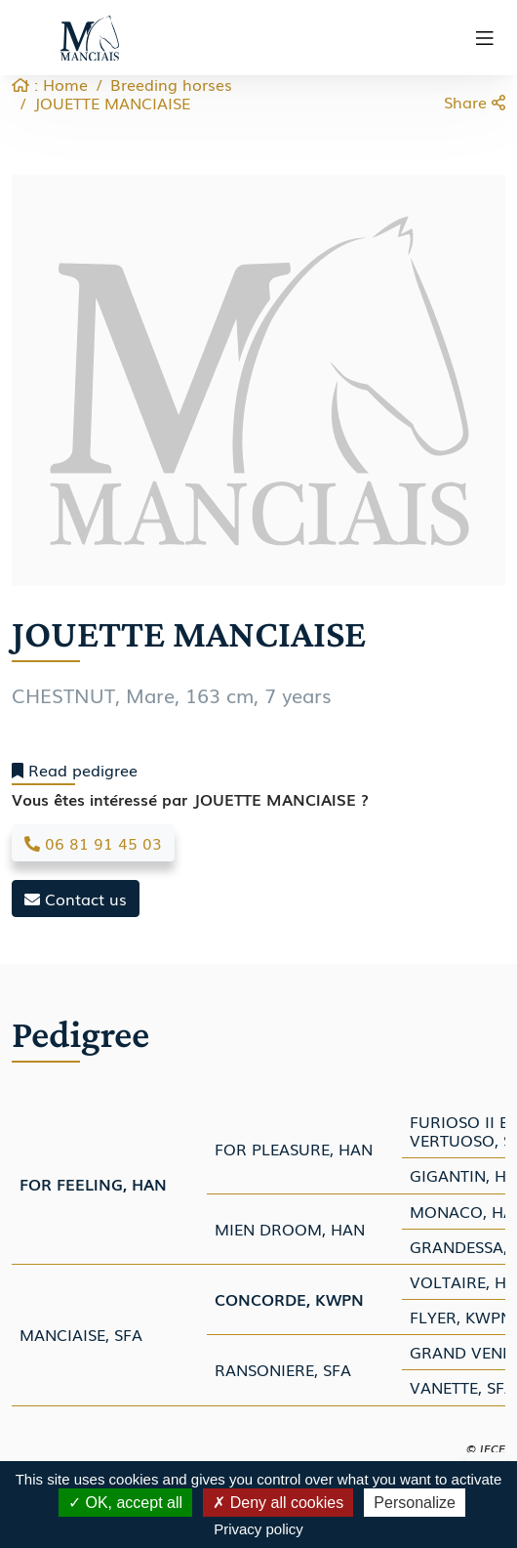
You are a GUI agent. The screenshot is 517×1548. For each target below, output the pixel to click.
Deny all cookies (278, 1502)
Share (474, 101)
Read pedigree (75, 770)
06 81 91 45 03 (93, 843)
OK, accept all (125, 1502)
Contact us (75, 898)
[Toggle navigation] (484, 38)
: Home (50, 84)
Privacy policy (258, 1529)
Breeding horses (171, 84)
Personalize (415, 1502)
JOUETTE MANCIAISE (112, 102)
